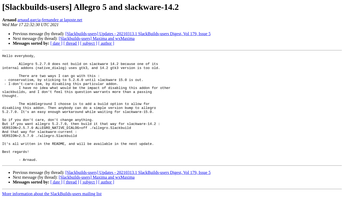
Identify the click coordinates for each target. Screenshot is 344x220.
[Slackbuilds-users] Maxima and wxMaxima (97, 38)
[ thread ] (71, 43)
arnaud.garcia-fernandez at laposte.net (49, 20)
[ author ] (106, 43)
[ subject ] (88, 43)
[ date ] (56, 43)
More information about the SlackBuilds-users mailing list (52, 215)
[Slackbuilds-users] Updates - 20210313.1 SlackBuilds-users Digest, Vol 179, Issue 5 (138, 33)
